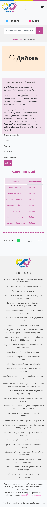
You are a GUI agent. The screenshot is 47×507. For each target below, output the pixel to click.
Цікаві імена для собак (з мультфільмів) (23, 364)
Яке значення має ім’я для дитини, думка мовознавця (23, 468)
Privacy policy (38, 503)
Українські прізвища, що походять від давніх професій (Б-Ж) (23, 392)
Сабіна (8, 163)
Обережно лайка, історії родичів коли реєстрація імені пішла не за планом (23, 407)
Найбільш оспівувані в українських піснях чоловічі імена (23, 475)
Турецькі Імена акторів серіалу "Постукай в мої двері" (23, 414)
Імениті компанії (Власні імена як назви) (23, 352)
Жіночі (34, 20)
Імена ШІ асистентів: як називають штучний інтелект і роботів (23, 296)
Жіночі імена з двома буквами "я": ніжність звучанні (23, 370)
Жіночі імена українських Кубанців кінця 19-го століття (23, 399)
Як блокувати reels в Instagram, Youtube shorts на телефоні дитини (23, 426)
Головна (5, 39)
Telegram (29, 240)
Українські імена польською (24, 291)
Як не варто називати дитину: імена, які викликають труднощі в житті (23, 304)
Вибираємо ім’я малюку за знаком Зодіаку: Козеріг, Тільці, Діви (23, 460)
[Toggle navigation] (22, 7)
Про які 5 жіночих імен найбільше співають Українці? (23, 445)
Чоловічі (14, 20)
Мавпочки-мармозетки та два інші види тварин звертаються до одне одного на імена (23, 384)
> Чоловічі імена (16, 39)
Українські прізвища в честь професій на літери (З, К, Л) (23, 377)
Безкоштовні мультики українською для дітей (23, 286)
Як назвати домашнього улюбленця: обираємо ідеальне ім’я (24, 311)
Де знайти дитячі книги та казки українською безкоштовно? (23, 280)
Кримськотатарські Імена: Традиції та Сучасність (23, 420)
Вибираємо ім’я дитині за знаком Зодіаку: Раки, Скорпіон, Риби (23, 453)
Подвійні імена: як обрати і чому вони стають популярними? (23, 345)
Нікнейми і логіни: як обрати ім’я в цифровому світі (23, 319)
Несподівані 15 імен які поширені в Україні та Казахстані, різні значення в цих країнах (23, 331)
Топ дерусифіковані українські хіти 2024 (23, 440)
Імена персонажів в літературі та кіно (23, 325)
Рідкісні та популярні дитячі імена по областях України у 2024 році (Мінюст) (23, 338)
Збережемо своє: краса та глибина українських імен (23, 357)
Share (40, 240)
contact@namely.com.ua (31, 495)
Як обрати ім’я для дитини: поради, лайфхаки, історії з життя (23, 433)
